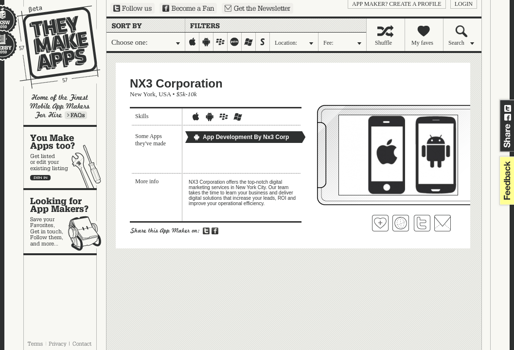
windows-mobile (249, 42)
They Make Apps (52, 47)
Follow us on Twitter (132, 8)
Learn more (76, 115)
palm (235, 42)
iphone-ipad (192, 42)
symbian (263, 42)
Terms (35, 343)
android (206, 42)
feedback (505, 180)
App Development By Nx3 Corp (241, 137)
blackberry (220, 42)
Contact (83, 343)
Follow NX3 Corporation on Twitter (422, 223)
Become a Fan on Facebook (188, 8)
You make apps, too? (65, 157)
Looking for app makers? (65, 221)
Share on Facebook (507, 117)
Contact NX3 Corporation (442, 223)
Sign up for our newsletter (257, 8)
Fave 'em (380, 223)
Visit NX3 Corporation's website (400, 223)
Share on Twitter (507, 108)
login (464, 3)
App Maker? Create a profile (397, 3)
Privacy (58, 343)
